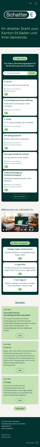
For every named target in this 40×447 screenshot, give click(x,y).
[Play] (3, 229)
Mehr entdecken (20, 196)
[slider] (10, 230)
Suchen (32, 73)
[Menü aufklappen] (36, 3)
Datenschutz (6, 437)
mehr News (20, 408)
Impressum (5, 435)
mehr (20, 336)
